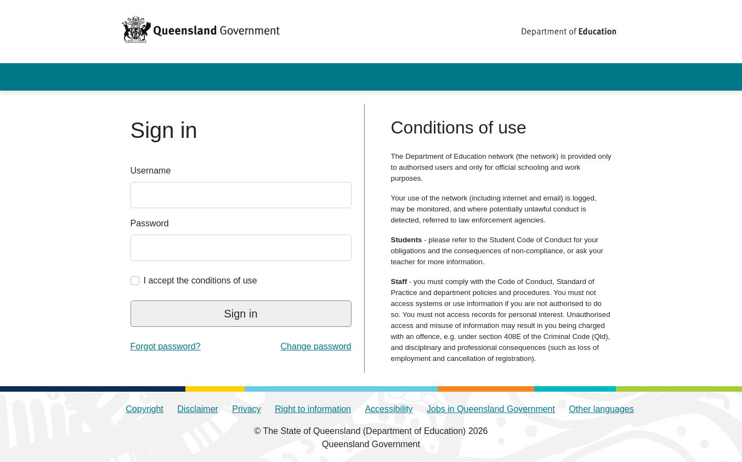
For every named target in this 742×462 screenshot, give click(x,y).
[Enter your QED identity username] (241, 195)
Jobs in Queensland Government (491, 409)
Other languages (601, 409)
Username (151, 170)
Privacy (246, 409)
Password (150, 223)
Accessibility (388, 409)
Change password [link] (316, 346)
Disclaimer (197, 409)
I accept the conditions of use (200, 280)
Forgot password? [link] (166, 346)
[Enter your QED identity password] (241, 248)
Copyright (144, 409)
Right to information (313, 409)
